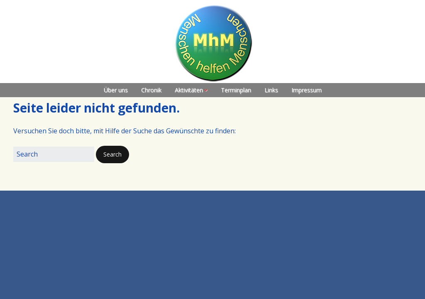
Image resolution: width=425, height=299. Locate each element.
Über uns (116, 90)
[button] (112, 154)
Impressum (306, 90)
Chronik (151, 90)
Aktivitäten (189, 90)
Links (271, 90)
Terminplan (236, 90)
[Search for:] (53, 154)
